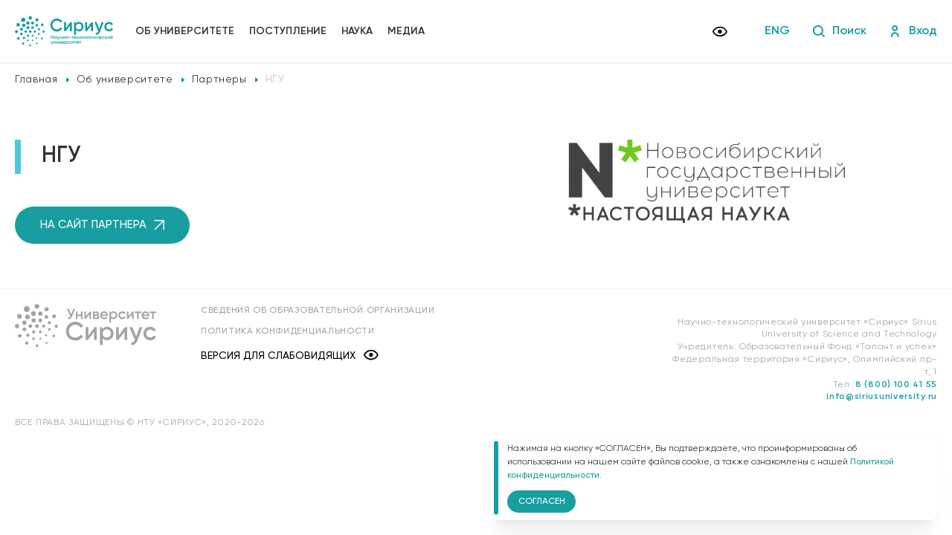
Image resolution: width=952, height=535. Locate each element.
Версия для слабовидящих (290, 356)
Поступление (288, 31)
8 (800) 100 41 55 (896, 384)
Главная (36, 79)
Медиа (406, 31)
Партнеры (219, 79)
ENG (777, 31)
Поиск (839, 31)
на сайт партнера (102, 224)
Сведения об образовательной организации (317, 310)
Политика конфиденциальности (288, 331)
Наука (357, 31)
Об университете (184, 31)
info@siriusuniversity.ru (881, 396)
